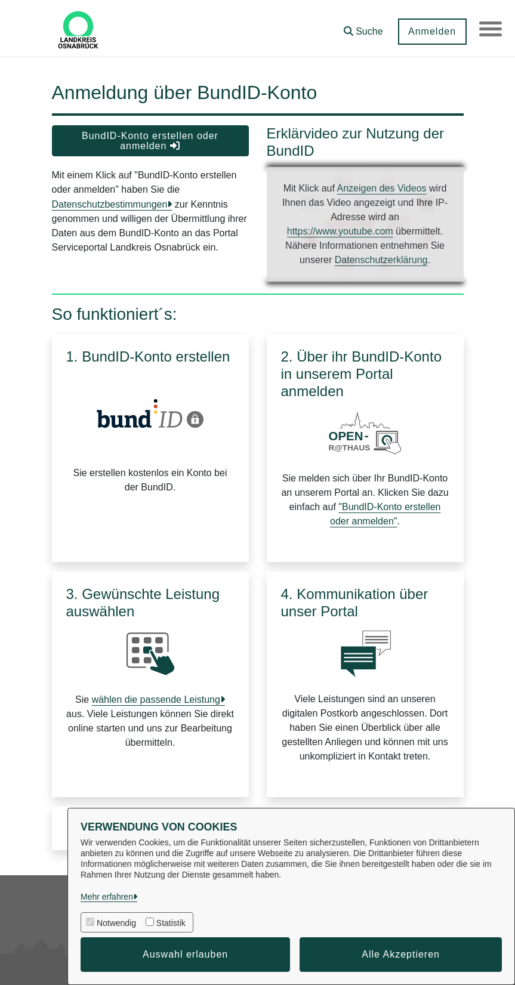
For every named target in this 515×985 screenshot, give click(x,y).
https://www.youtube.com (340, 231)
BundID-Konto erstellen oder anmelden (150, 141)
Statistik (171, 923)
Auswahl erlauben (185, 954)
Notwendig (116, 923)
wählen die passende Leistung (156, 699)
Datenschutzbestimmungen (110, 204)
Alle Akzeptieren (401, 954)
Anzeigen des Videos (381, 188)
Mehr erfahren (107, 896)
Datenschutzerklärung (381, 260)
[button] (362, 27)
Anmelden (431, 31)
